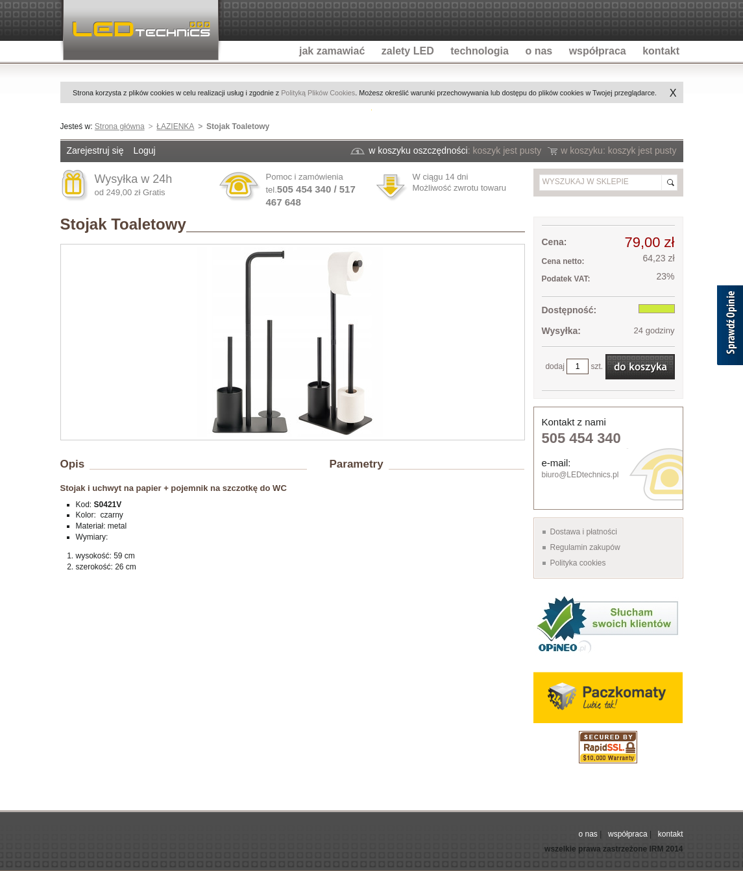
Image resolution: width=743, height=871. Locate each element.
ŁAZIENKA (175, 126)
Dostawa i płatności (583, 531)
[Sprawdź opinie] (730, 327)
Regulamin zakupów (585, 547)
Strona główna (120, 126)
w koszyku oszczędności (418, 150)
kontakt (670, 834)
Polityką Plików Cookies (318, 93)
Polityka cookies (578, 562)
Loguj (144, 150)
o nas (587, 834)
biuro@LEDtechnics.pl (580, 474)
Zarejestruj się (95, 150)
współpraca (628, 834)
